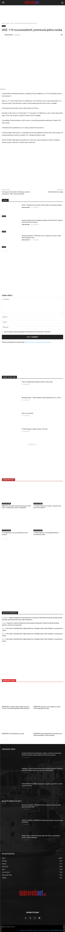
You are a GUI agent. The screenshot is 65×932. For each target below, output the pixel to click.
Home (3, 23)
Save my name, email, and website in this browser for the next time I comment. (27, 332)
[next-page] (6, 251)
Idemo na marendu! (27, 413)
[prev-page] (3, 251)
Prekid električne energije (55, 192)
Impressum (23, 930)
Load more (32, 444)
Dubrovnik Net (8, 34)
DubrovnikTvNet (6, 503)
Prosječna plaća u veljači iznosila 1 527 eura (34, 429)
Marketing (29, 930)
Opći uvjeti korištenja (43, 930)
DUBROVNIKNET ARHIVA (56, 930)
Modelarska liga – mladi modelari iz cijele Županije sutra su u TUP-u (41, 397)
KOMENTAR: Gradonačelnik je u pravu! (13, 733)
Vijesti (7, 23)
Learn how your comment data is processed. (38, 342)
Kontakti (35, 930)
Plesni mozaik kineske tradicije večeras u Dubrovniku (37, 382)
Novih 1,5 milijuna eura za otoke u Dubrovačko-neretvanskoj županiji (42, 205)
